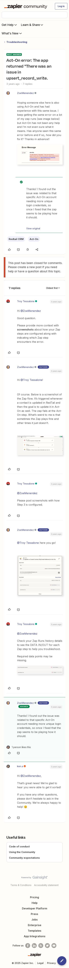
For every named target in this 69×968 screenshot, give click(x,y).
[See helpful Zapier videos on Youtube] (53, 945)
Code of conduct (19, 846)
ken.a (20, 766)
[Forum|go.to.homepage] (26, 6)
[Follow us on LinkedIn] (34, 945)
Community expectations (24, 857)
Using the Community (22, 852)
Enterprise (34, 925)
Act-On (34, 239)
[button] (61, 6)
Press (34, 914)
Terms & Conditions (20, 885)
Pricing (34, 897)
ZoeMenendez (25, 93)
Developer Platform (34, 908)
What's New (12, 33)
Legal (40, 963)
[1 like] (18, 747)
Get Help (10, 25)
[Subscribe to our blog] (40, 945)
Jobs (34, 919)
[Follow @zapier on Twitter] (47, 945)
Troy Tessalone (25, 301)
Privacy (51, 963)
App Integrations (34, 936)
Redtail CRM (16, 239)
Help (35, 902)
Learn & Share (32, 25)
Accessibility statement (46, 885)
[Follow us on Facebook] (27, 945)
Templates (34, 930)
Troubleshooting (16, 42)
